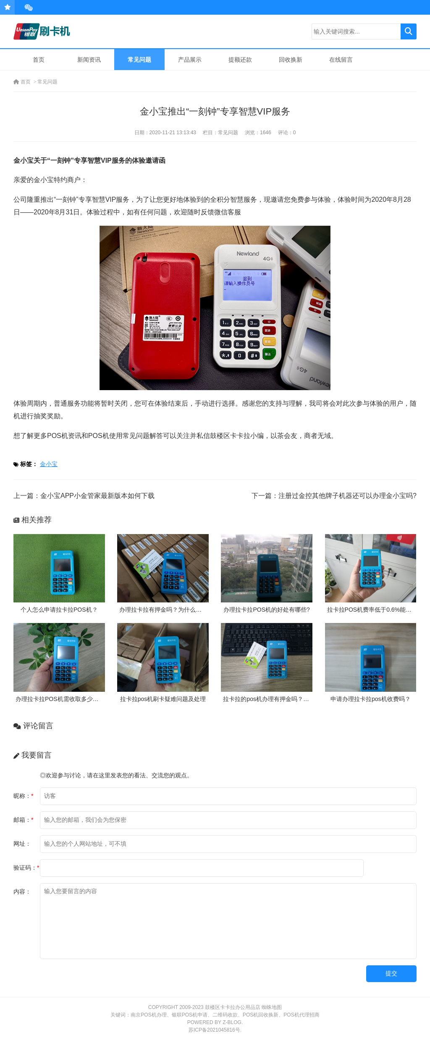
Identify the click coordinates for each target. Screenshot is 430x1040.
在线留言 (341, 59)
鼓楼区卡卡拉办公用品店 (232, 1007)
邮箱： (23, 819)
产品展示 (190, 59)
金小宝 (49, 464)
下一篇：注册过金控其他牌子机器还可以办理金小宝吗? (334, 495)
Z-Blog (232, 1022)
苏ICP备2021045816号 (214, 1030)
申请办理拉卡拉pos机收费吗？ (370, 699)
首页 (39, 59)
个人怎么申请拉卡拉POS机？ (59, 609)
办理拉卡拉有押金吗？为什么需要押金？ (172, 609)
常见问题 (139, 59)
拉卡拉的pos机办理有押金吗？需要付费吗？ (280, 699)
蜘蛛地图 (272, 1007)
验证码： (26, 867)
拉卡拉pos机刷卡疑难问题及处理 (163, 699)
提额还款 (240, 59)
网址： (22, 843)
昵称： (23, 795)
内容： (22, 891)
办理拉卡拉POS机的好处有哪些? (266, 609)
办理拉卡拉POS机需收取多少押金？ (63, 699)
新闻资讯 (89, 59)
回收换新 (290, 59)
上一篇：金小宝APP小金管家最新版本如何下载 (84, 495)
